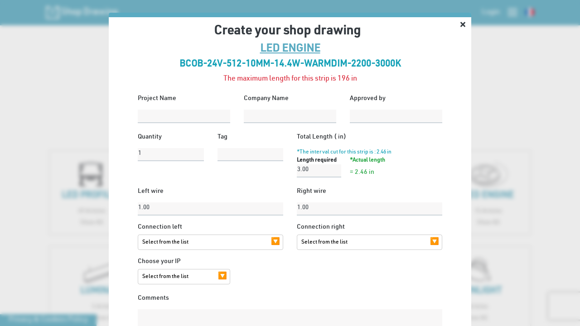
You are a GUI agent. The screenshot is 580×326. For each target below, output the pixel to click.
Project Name (157, 99)
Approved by (368, 99)
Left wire (151, 191)
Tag (222, 137)
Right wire (311, 191)
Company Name (266, 99)
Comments (153, 298)
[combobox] (204, 242)
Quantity (150, 137)
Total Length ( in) (321, 137)
